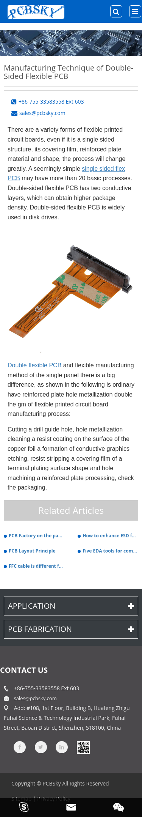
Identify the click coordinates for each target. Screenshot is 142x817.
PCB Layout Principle (32, 551)
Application (71, 606)
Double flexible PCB (34, 365)
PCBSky (51, 783)
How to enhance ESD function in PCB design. (110, 535)
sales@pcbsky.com (35, 698)
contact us (24, 670)
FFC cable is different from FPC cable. (36, 566)
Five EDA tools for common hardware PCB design (110, 551)
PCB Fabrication (71, 629)
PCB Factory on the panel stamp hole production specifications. (36, 535)
